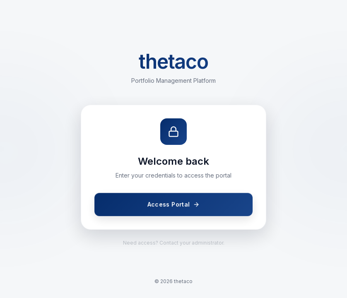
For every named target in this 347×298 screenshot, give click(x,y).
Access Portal (173, 204)
